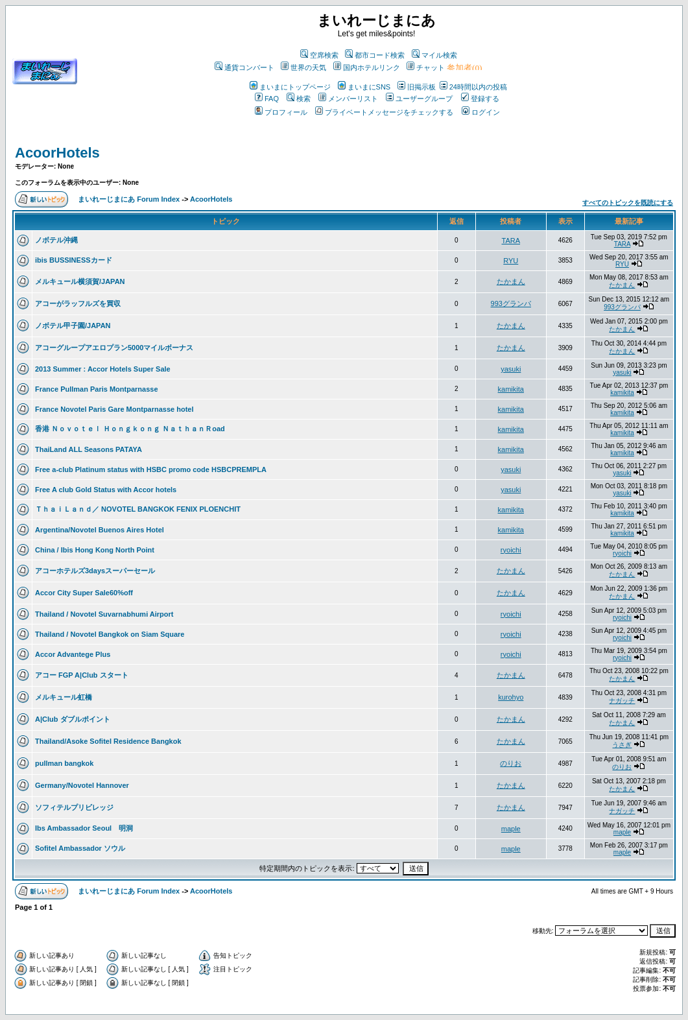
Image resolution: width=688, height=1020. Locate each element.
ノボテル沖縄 (56, 240)
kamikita (511, 389)
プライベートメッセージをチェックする (384, 112)
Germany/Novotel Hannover (82, 785)
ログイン (481, 112)
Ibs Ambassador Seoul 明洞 (84, 828)
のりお (510, 763)
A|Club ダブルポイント (72, 719)
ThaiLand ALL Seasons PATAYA (88, 449)
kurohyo (510, 697)
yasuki (511, 369)
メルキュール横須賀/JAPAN (80, 281)
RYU (510, 261)
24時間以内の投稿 (473, 87)
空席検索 (319, 55)
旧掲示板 (416, 87)
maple (511, 829)
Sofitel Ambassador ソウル (80, 848)
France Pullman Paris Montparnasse (96, 389)
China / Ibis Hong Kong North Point (94, 550)
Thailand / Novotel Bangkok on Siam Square (109, 634)
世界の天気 (303, 67)
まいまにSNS (364, 87)
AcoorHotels (57, 153)
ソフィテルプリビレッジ (74, 807)
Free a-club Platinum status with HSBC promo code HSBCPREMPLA (151, 469)
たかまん (511, 281)
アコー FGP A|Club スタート (81, 675)
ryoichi (511, 550)
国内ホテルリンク (366, 67)
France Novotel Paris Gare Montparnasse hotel (114, 409)
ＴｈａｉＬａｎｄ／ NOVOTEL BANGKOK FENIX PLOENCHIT (138, 509)
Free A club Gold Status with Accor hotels (105, 489)
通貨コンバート (244, 67)
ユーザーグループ (419, 98)
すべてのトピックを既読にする (627, 202)
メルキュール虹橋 (63, 697)
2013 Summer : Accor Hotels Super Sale (103, 369)
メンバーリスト (348, 98)
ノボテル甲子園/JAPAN (73, 325)
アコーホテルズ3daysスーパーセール (95, 571)
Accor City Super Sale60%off (84, 593)
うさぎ (622, 744)
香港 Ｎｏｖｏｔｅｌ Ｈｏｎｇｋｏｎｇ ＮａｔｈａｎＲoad (130, 429)
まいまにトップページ (290, 87)
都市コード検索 (375, 55)
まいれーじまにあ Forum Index (129, 199)
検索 (299, 98)
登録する (480, 98)
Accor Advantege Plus (72, 654)
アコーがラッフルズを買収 (78, 303)
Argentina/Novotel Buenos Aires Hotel (99, 530)
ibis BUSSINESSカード (73, 260)
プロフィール (281, 112)
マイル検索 (434, 55)
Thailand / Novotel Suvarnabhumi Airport (104, 614)
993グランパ (511, 303)
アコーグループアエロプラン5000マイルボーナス (114, 347)
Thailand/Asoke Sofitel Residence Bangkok (108, 741)
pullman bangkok (64, 763)
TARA (511, 240)
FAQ (267, 98)
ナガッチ (622, 700)
